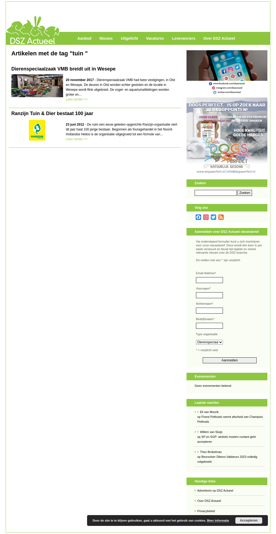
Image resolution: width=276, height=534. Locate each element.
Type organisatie (207, 334)
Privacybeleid (206, 511)
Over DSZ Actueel (219, 38)
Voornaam (203, 288)
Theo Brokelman (211, 452)
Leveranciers (183, 38)
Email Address (206, 273)
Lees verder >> (77, 99)
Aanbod (84, 38)
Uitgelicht (129, 38)
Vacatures (155, 38)
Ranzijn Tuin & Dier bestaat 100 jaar (52, 113)
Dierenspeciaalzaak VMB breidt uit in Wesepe (63, 69)
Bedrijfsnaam (205, 319)
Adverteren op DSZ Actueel (215, 490)
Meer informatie (218, 520)
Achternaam (204, 303)
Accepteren (248, 520)
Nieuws (106, 38)
